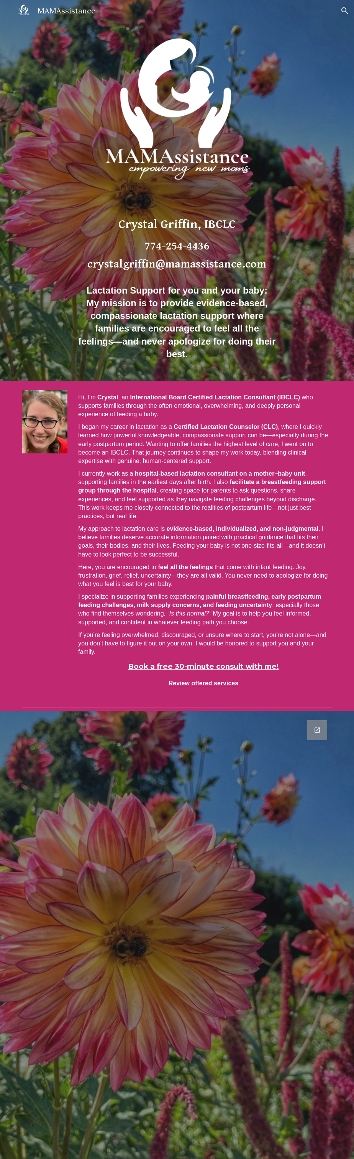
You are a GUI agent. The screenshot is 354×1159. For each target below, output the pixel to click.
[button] (345, 11)
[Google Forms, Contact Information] (176, 935)
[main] (177, 290)
